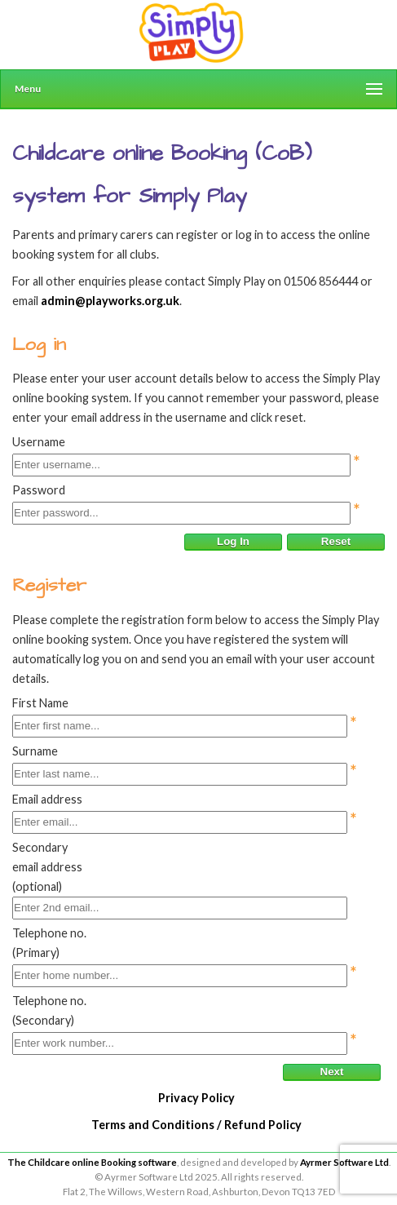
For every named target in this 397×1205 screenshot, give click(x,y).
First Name (40, 703)
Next (332, 1071)
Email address (47, 799)
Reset (336, 541)
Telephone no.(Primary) (49, 942)
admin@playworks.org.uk (110, 301)
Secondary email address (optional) (47, 866)
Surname (35, 751)
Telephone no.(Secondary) (49, 1010)
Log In (233, 541)
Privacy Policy (196, 1098)
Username (38, 442)
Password (38, 490)
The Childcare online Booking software (92, 1162)
